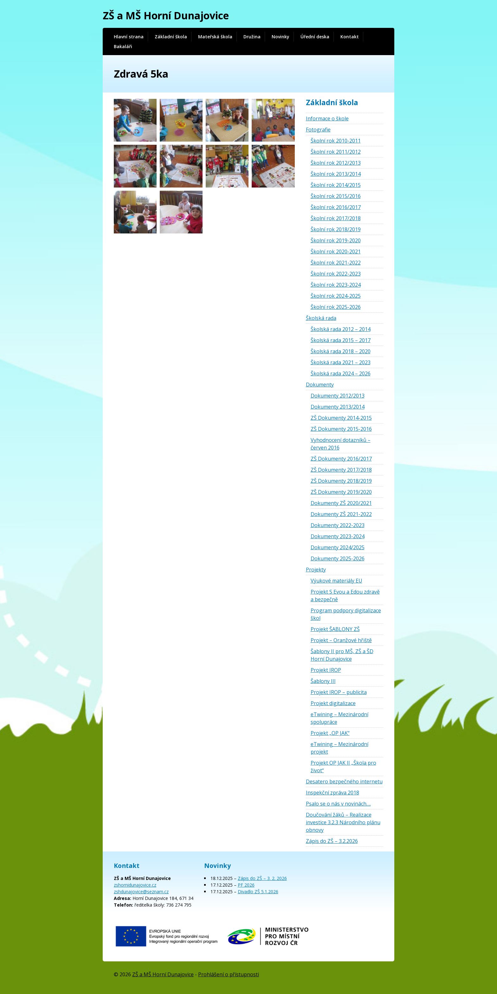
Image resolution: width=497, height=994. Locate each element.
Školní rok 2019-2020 (336, 240)
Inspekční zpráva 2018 (332, 792)
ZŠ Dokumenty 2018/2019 (341, 480)
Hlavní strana (129, 37)
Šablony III (323, 681)
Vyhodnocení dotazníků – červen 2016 (341, 443)
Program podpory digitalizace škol (346, 614)
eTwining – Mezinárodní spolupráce (339, 718)
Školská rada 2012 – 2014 (341, 329)
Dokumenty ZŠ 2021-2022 (341, 514)
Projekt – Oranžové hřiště (341, 640)
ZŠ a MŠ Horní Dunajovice (166, 15)
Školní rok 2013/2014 (336, 173)
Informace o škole (327, 118)
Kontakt (349, 37)
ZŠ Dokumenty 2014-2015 (341, 417)
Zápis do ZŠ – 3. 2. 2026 (262, 878)
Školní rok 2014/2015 (336, 185)
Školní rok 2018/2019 (336, 229)
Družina (252, 37)
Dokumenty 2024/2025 (338, 547)
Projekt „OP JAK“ (330, 733)
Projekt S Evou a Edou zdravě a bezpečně (345, 595)
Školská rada (321, 318)
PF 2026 (246, 885)
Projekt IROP (326, 669)
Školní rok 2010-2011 (336, 140)
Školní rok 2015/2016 (336, 196)
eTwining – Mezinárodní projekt (339, 748)
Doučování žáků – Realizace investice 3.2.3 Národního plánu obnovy (343, 822)
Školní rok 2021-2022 (336, 262)
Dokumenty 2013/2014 (338, 406)
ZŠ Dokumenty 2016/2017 (341, 458)
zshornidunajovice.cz (135, 885)
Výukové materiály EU (336, 580)
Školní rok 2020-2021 (336, 251)
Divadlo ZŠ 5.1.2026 (258, 892)
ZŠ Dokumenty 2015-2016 (341, 428)
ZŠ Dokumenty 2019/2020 (341, 491)
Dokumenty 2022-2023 (338, 525)
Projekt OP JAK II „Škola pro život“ (343, 766)
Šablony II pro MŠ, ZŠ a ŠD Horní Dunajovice (342, 655)
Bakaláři (123, 46)
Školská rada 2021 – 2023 (341, 362)
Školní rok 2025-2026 (336, 306)
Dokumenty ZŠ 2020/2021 (341, 503)
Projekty (316, 569)
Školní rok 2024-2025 (336, 295)
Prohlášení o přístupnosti (228, 974)
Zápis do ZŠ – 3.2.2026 (332, 841)
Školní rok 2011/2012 (336, 151)
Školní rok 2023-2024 (336, 284)
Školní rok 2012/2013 (336, 162)
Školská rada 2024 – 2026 (341, 373)
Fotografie (318, 129)
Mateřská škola (215, 37)
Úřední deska (314, 37)
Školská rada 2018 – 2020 (341, 351)
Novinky (280, 37)
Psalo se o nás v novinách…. (338, 803)
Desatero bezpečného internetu (344, 781)
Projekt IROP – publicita (339, 692)
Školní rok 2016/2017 (336, 207)
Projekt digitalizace (333, 703)
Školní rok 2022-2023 (336, 273)
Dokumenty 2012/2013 (338, 395)
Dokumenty (320, 384)
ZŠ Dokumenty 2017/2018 (341, 469)
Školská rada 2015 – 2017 (341, 340)
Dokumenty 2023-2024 (338, 536)
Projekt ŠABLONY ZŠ (335, 629)
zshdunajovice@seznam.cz (141, 892)
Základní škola (171, 37)
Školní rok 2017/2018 (336, 218)
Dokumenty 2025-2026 (338, 558)
